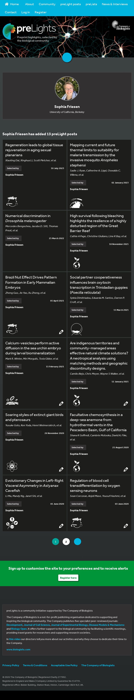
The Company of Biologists (98, 665)
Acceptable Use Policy (64, 665)
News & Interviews (115, 4)
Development (14, 625)
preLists (91, 4)
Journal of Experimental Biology (69, 625)
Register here (68, 578)
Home (12, 4)
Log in (25, 12)
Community (47, 4)
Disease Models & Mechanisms (106, 625)
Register (41, 12)
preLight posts (70, 4)
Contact (11, 12)
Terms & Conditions (35, 665)
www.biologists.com (18, 649)
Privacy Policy (10, 665)
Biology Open (19, 628)
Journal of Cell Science (37, 625)
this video (15, 639)
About (29, 4)
